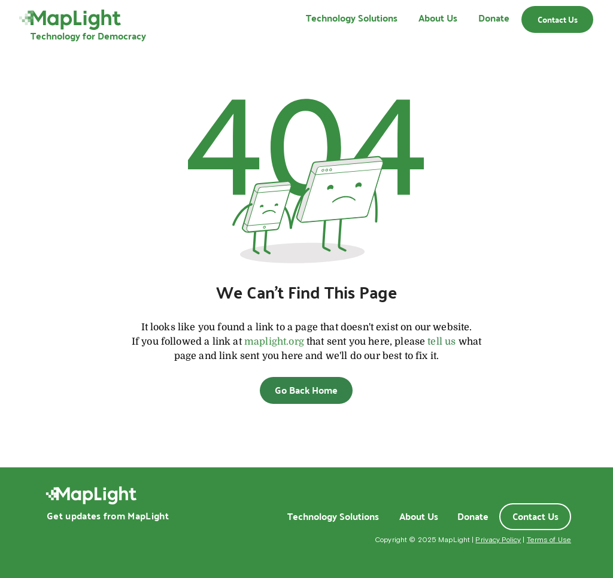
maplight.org (274, 341)
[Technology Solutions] (333, 516)
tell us (441, 341)
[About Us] (418, 516)
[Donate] (472, 516)
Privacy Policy (498, 540)
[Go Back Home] (306, 390)
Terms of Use (549, 540)
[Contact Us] (557, 19)
